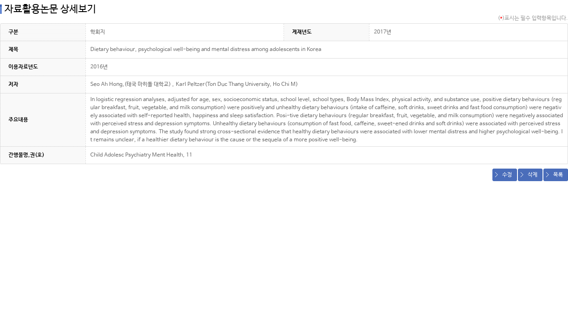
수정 (507, 175)
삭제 (533, 175)
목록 (558, 175)
